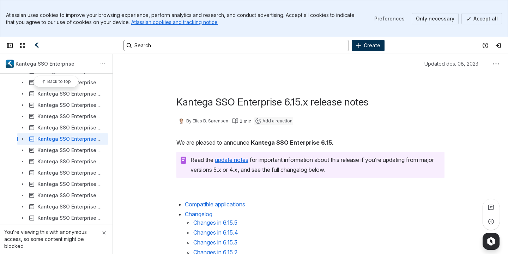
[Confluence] (36, 45)
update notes (231, 159)
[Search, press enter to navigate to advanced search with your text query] (236, 45)
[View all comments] (491, 207)
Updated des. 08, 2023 (451, 64)
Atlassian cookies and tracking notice (174, 22)
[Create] (368, 45)
